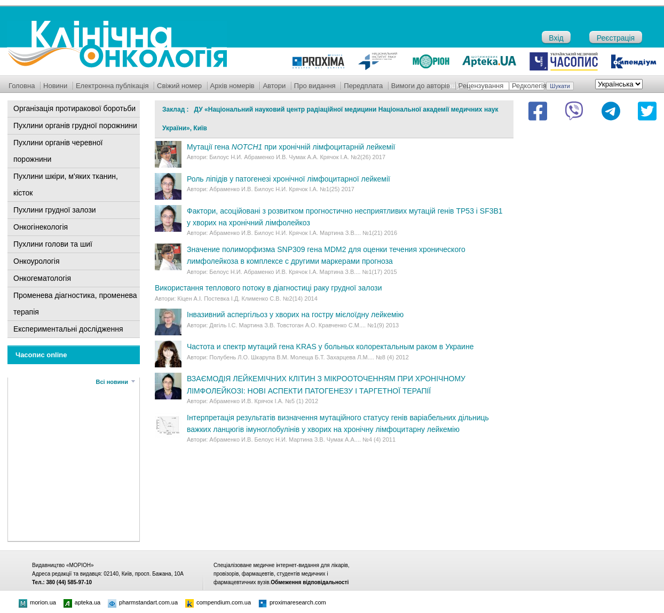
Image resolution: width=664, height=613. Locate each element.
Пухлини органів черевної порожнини (57, 150)
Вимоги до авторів (420, 86)
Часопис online (41, 355)
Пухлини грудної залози (54, 210)
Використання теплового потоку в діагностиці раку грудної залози (268, 288)
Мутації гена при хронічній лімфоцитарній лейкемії (291, 147)
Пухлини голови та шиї (52, 244)
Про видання (315, 86)
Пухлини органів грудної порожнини (75, 125)
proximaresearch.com (292, 602)
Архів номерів (232, 86)
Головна (22, 86)
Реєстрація (616, 38)
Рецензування (481, 86)
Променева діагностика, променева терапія (75, 303)
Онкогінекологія (40, 227)
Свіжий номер (179, 86)
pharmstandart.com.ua (143, 602)
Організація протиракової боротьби (74, 108)
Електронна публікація (112, 86)
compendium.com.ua (218, 602)
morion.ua (37, 602)
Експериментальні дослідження (68, 329)
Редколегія (529, 86)
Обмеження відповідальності (310, 582)
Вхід (556, 38)
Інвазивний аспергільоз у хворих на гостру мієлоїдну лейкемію (295, 314)
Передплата (363, 86)
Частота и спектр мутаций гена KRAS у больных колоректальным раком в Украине (330, 346)
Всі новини (112, 382)
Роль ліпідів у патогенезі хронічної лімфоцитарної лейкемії (288, 179)
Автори (274, 86)
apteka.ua (82, 602)
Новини (55, 86)
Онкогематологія (42, 278)
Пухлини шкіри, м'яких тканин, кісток (65, 184)
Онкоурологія (36, 261)
